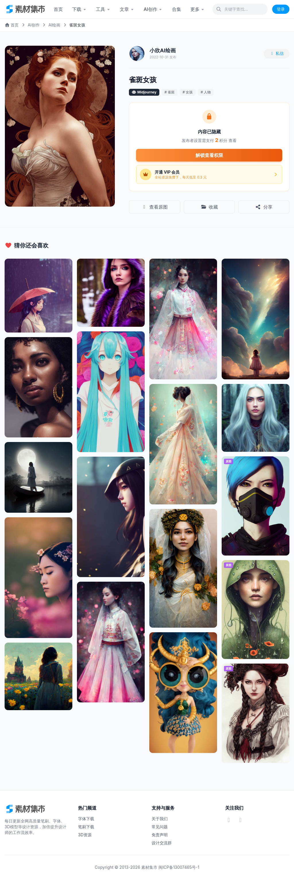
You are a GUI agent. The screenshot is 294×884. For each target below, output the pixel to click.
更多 (197, 9)
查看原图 (154, 207)
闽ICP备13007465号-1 (178, 867)
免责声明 (160, 834)
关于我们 (160, 818)
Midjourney (146, 92)
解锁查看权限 (209, 155)
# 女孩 (188, 92)
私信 (277, 53)
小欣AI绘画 (163, 50)
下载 (79, 9)
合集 (176, 9)
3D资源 (85, 834)
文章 (127, 9)
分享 (263, 207)
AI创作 (153, 9)
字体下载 (86, 818)
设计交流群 (162, 842)
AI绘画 (54, 24)
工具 (103, 9)
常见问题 (160, 826)
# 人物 (206, 92)
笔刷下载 (86, 826)
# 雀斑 (170, 92)
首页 (58, 9)
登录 (281, 9)
